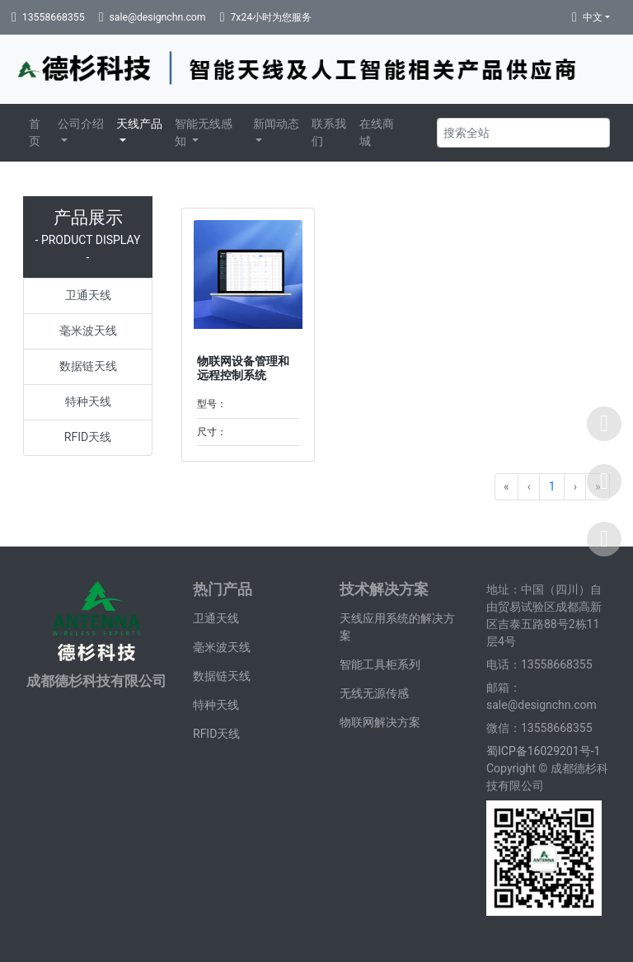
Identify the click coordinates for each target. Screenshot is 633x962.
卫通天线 (88, 295)
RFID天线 (87, 436)
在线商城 (376, 132)
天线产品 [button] (139, 123)
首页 (34, 132)
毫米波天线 (88, 330)
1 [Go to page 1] (552, 486)
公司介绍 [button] (81, 123)
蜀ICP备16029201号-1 (544, 751)
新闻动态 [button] (276, 123)
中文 (593, 17)
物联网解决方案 (380, 722)
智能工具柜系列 (380, 664)
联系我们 (329, 132)
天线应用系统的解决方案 (397, 627)
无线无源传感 (374, 693)
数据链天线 (88, 366)
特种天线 (88, 401)
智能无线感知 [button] (203, 132)
